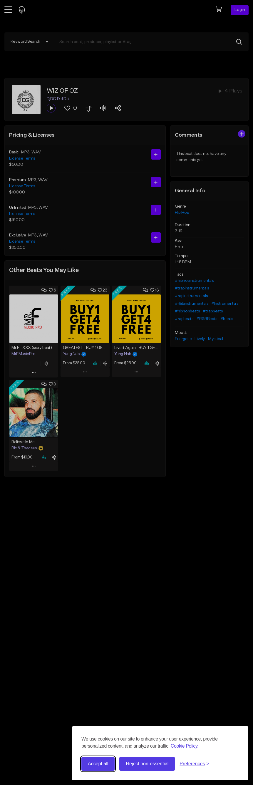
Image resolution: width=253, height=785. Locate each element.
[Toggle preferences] (194, 763)
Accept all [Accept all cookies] (98, 763)
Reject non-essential (147, 763)
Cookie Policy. (185, 745)
